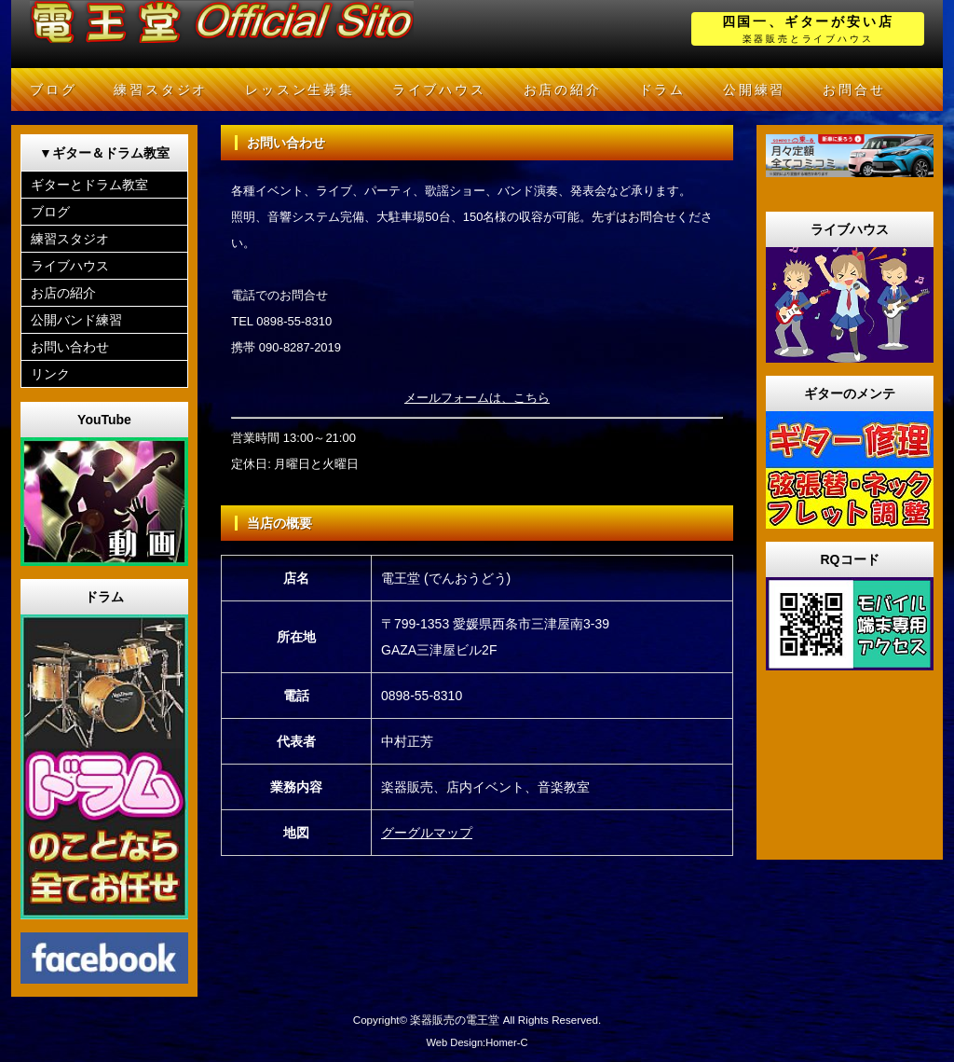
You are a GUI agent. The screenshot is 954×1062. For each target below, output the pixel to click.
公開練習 (754, 89)
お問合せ (854, 89)
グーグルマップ (426, 832)
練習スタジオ (161, 89)
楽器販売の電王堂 (454, 1020)
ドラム (662, 89)
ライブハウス (439, 89)
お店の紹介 (563, 89)
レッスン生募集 (300, 89)
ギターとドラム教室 (89, 184)
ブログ (53, 89)
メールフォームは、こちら (477, 398)
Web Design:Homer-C (476, 1042)
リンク (50, 373)
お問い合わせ (70, 346)
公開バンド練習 (76, 319)
